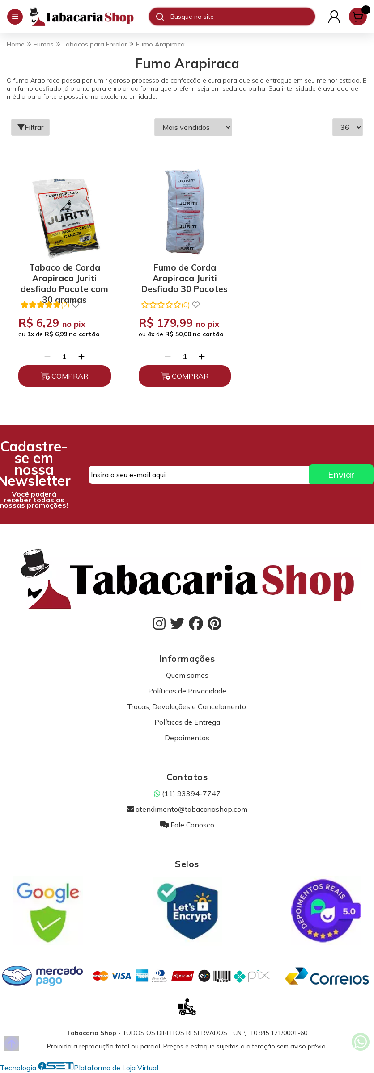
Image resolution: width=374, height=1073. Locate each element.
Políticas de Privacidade (187, 690)
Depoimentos (187, 737)
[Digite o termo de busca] (242, 17)
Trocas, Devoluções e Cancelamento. (187, 706)
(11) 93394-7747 (187, 793)
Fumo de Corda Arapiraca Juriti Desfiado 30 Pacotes (184, 276)
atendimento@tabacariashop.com (187, 809)
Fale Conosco (187, 824)
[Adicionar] (81, 356)
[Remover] (47, 356)
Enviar (341, 474)
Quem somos (187, 675)
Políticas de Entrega (187, 722)
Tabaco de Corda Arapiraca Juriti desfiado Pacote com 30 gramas (64, 276)
